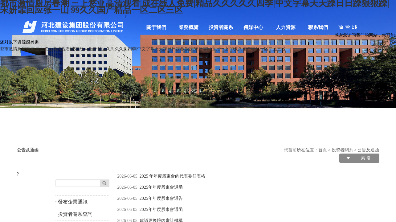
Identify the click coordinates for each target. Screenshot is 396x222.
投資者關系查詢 (75, 214)
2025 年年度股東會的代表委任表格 (173, 176)
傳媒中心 (253, 27)
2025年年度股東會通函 (161, 187)
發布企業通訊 (73, 201)
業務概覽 (188, 27)
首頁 (322, 150)
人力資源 (286, 27)
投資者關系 (221, 27)
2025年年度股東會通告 (161, 198)
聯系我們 (318, 27)
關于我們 (156, 27)
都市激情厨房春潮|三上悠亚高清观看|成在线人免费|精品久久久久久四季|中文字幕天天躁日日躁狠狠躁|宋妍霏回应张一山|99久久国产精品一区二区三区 (143, 49)
